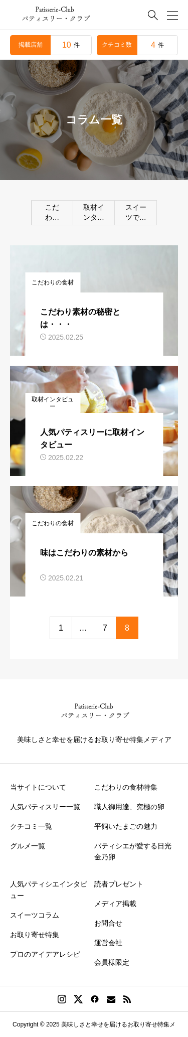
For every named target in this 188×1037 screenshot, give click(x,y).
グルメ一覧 (27, 846)
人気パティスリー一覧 (45, 807)
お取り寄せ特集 (34, 935)
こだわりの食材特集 (125, 787)
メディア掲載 (115, 904)
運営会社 (108, 943)
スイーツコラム (34, 915)
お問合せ (108, 923)
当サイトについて (38, 787)
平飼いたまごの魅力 (125, 826)
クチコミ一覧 (31, 826)
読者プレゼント (118, 884)
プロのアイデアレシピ (45, 954)
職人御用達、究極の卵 (129, 807)
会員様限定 (111, 962)
